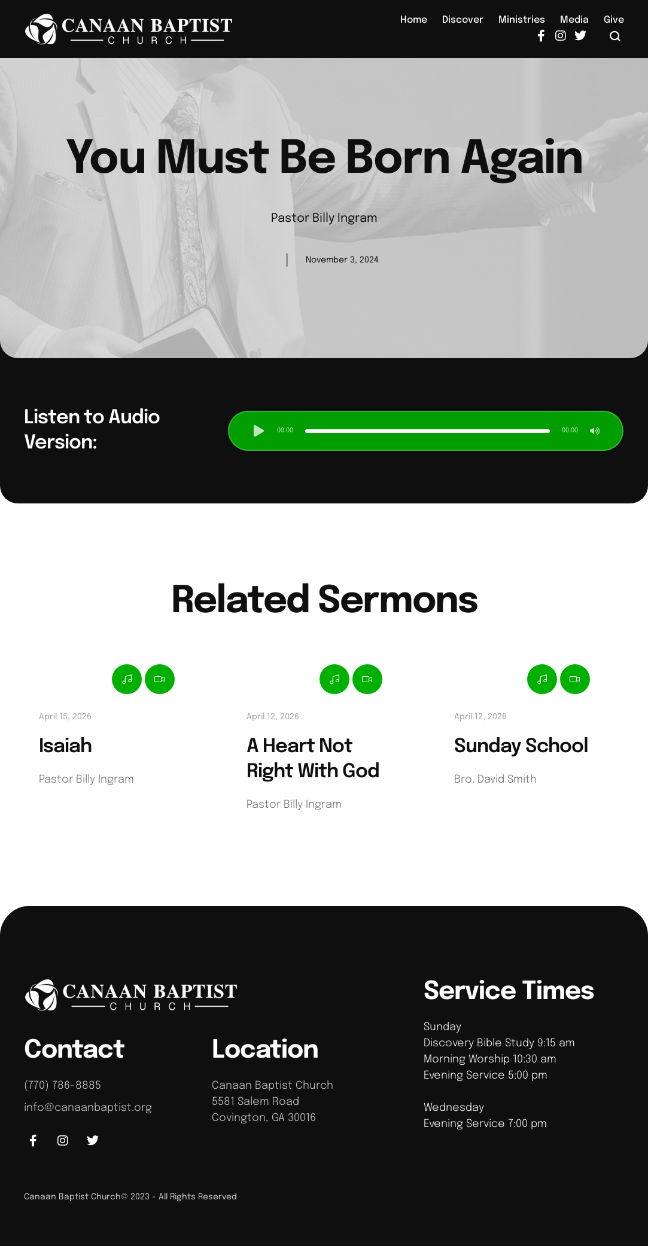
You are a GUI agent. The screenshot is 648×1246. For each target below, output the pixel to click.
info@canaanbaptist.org (88, 1108)
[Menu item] (413, 20)
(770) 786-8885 (62, 1085)
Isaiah (65, 747)
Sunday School (521, 747)
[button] (615, 36)
